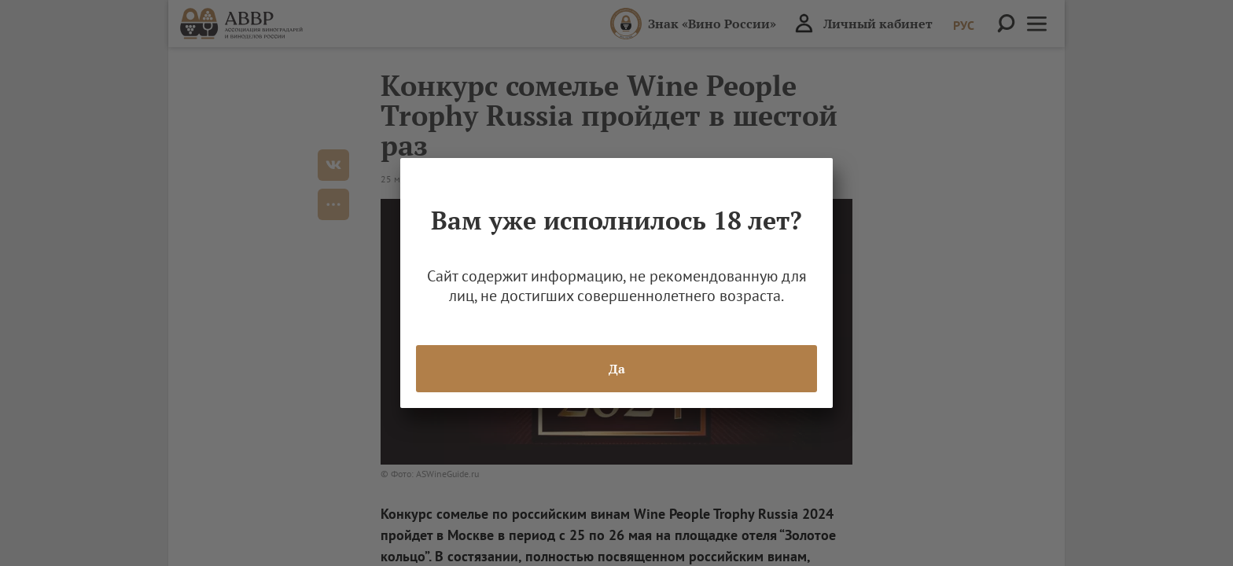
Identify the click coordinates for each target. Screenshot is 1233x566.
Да (617, 368)
